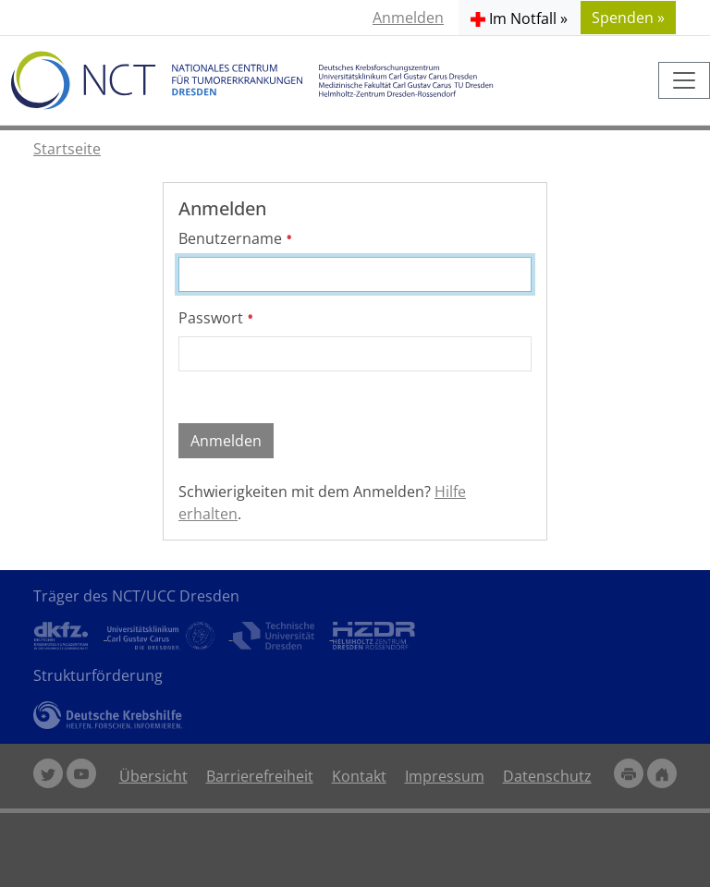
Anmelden (408, 17)
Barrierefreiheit (259, 776)
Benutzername (235, 238)
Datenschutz (547, 776)
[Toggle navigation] (684, 80)
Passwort (216, 318)
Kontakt (359, 776)
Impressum (444, 776)
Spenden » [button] (628, 17)
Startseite (67, 149)
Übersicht (153, 776)
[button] (519, 17)
